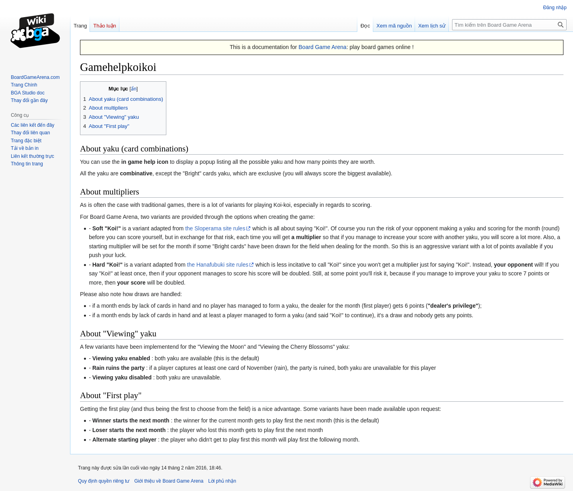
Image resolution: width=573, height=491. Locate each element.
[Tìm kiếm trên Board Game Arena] (509, 24)
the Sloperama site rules (215, 228)
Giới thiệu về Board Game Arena (168, 481)
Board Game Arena (322, 47)
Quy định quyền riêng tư (103, 481)
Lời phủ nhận (222, 481)
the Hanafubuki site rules (217, 264)
